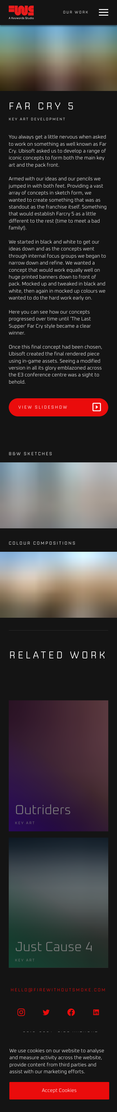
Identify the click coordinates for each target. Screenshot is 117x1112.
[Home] (21, 13)
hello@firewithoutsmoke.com (58, 990)
